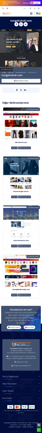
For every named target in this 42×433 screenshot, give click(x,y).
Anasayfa (4, 72)
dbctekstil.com (21, 142)
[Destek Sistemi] (30, 8)
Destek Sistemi (14, 327)
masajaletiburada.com (21, 289)
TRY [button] (24, 8)
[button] (31, 13)
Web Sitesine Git (24, 148)
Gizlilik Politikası (27, 427)
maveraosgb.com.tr (21, 191)
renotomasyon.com (21, 240)
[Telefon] (3, 8)
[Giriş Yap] (34, 8)
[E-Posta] (7, 8)
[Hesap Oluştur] (38, 8)
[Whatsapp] (39, 430)
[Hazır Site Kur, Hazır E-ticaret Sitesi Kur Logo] (7, 13)
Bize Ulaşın (29, 327)
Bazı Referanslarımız (21, 72)
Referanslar (11, 72)
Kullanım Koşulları (15, 427)
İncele (14, 148)
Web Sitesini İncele (21, 81)
